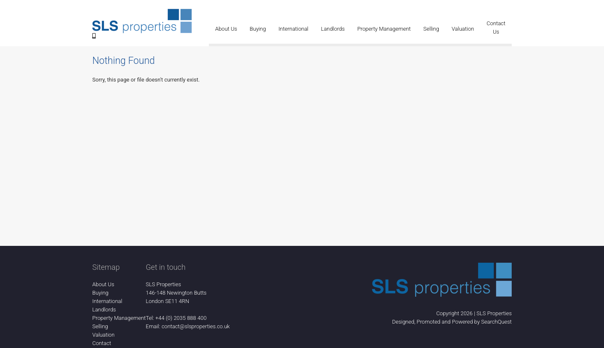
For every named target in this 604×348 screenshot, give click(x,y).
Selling (431, 29)
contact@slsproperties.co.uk (195, 326)
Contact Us (496, 27)
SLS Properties (494, 313)
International (293, 29)
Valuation (463, 29)
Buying (258, 29)
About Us (226, 29)
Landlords (332, 29)
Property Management (384, 29)
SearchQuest (496, 322)
